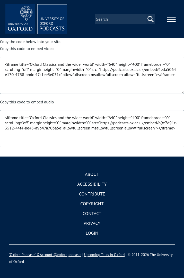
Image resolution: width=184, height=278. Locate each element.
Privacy (92, 223)
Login (92, 233)
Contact (92, 213)
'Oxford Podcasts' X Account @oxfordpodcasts (45, 254)
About (92, 174)
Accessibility (92, 184)
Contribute (92, 194)
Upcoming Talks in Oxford (104, 254)
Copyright (92, 204)
